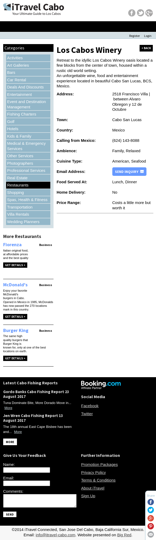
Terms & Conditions (98, 480)
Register (134, 36)
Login (147, 36)
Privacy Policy (93, 472)
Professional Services (26, 170)
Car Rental (16, 80)
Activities (15, 58)
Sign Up (88, 496)
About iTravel (92, 488)
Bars (11, 72)
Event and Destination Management (26, 104)
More (8, 408)
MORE (10, 442)
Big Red (124, 535)
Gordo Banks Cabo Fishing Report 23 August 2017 (36, 394)
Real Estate (17, 178)
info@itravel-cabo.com (55, 535)
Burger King (15, 330)
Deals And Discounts (25, 87)
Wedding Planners (23, 221)
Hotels (13, 128)
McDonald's (15, 285)
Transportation (20, 207)
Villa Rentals (18, 214)
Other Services (20, 156)
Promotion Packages (99, 464)
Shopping (15, 192)
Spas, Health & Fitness (27, 199)
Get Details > (15, 265)
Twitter (87, 413)
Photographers (20, 163)
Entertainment (19, 94)
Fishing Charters (21, 114)
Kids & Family (19, 136)
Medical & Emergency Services (26, 146)
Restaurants (18, 185)
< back (146, 48)
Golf (11, 121)
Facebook (90, 405)
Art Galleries (18, 65)
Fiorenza (12, 244)
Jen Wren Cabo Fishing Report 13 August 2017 (33, 418)
